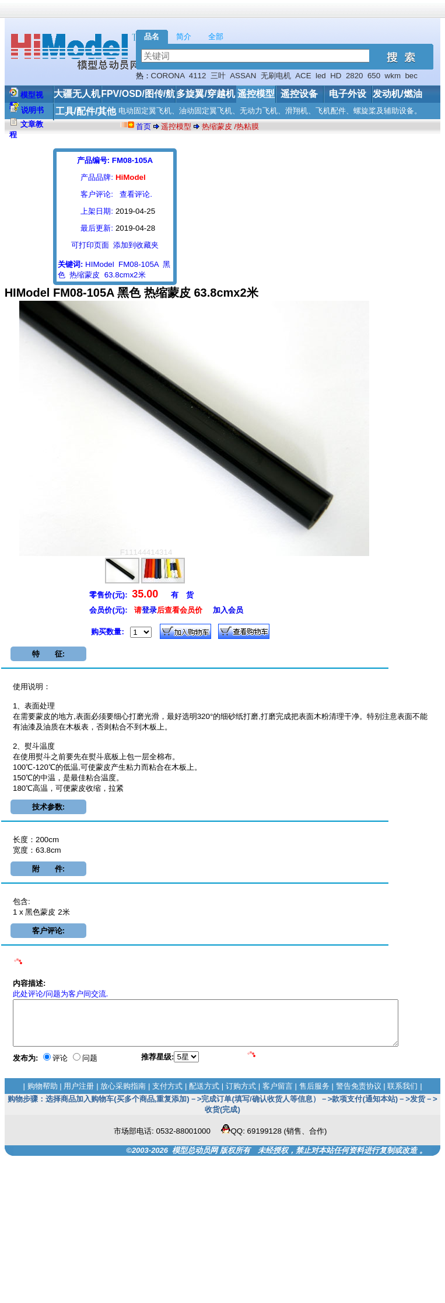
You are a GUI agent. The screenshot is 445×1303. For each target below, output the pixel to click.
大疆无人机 (77, 94)
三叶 (218, 75)
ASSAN (243, 75)
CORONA (168, 75)
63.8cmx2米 (125, 274)
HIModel (99, 264)
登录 (149, 610)
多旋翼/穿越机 (205, 94)
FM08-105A (138, 264)
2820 (354, 75)
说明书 (32, 110)
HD (335, 75)
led (321, 75)
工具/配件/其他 (86, 111)
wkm (393, 75)
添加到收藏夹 (136, 245)
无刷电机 (276, 75)
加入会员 (228, 610)
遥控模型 (256, 94)
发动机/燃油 (397, 94)
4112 (197, 75)
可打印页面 (90, 245)
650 (373, 75)
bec (411, 75)
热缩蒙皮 (84, 274)
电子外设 (347, 94)
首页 (143, 126)
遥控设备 (299, 94)
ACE (303, 75)
